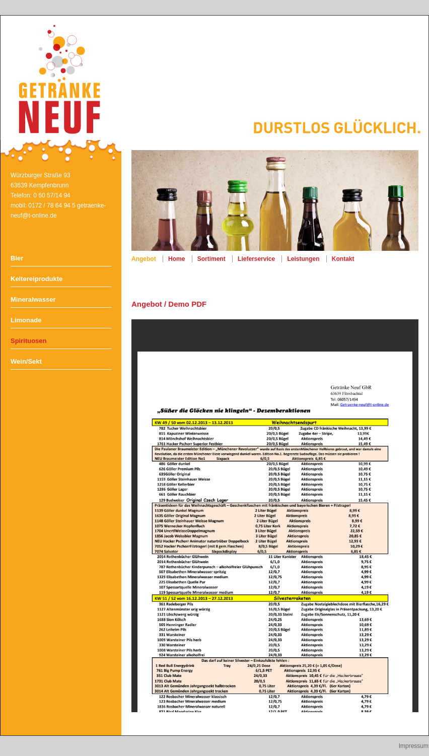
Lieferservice (256, 258)
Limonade (26, 320)
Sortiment (211, 258)
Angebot (143, 258)
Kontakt (343, 258)
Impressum (413, 745)
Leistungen (303, 258)
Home (176, 258)
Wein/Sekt (26, 361)
